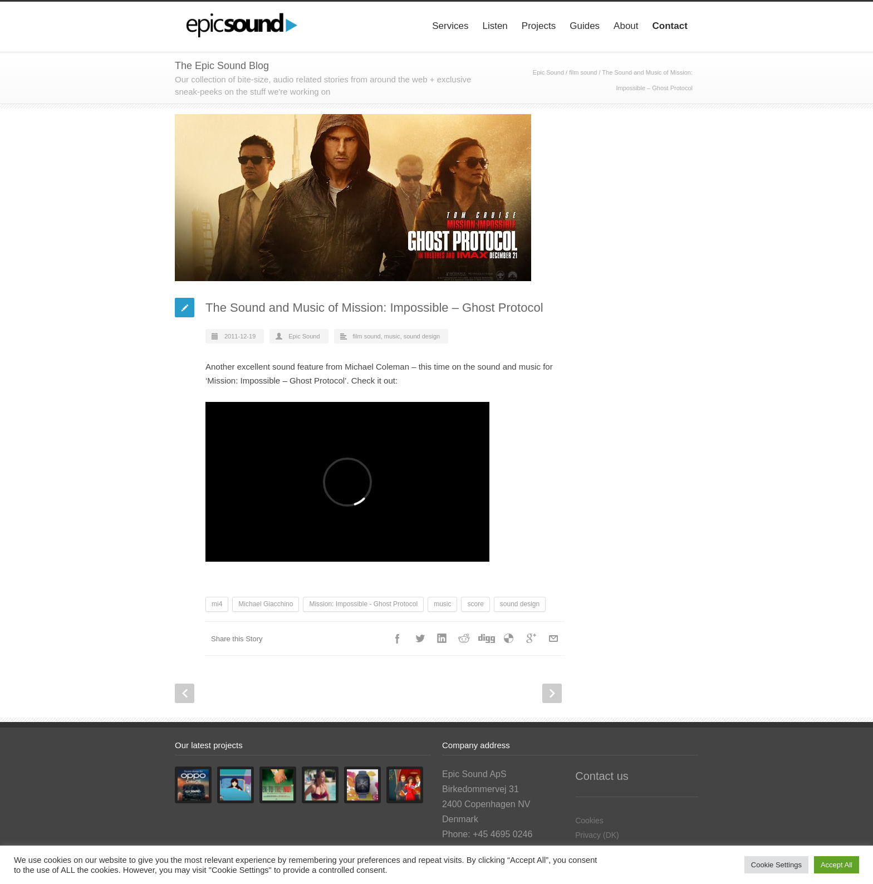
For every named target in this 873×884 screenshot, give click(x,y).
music (392, 336)
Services (450, 26)
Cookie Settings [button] (776, 865)
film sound (583, 72)
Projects (539, 26)
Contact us (602, 776)
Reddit (464, 638)
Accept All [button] (836, 865)
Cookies (589, 820)
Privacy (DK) (597, 835)
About (626, 26)
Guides (585, 26)
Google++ (531, 638)
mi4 (217, 604)
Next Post (552, 693)
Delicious (509, 638)
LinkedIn (442, 638)
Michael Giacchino (265, 604)
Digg (486, 638)
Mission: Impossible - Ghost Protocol (363, 604)
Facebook (397, 638)
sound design (422, 336)
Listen (494, 26)
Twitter (420, 638)
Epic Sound (548, 72)
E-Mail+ (553, 638)
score (475, 604)
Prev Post (184, 693)
